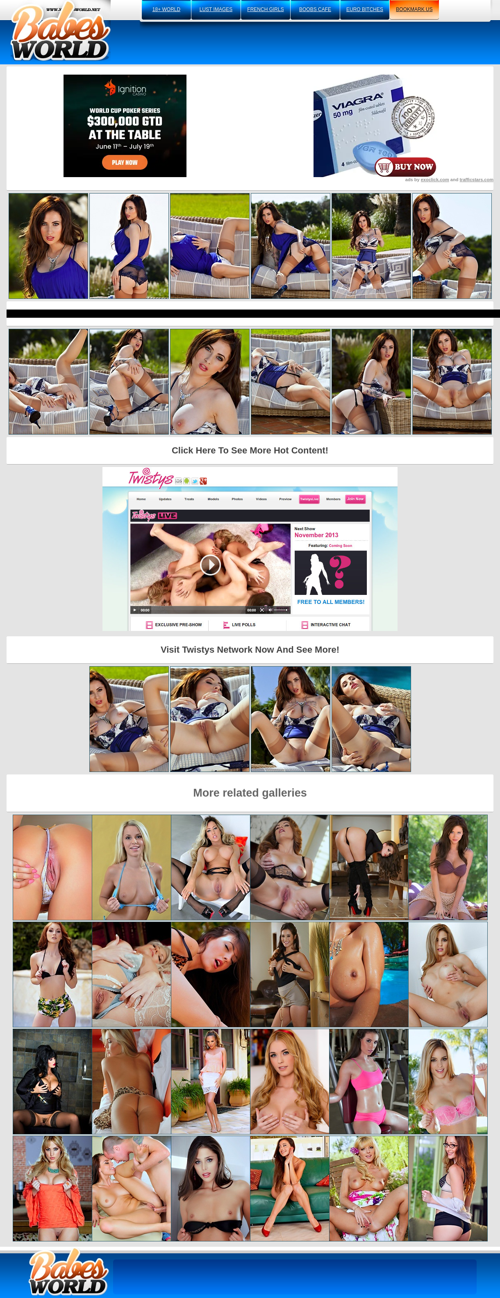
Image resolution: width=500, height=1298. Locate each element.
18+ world (166, 9)
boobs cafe (315, 9)
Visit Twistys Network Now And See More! (250, 649)
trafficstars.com (476, 179)
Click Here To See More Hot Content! (250, 450)
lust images (216, 9)
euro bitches (364, 9)
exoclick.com (435, 179)
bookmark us (414, 9)
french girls (265, 9)
